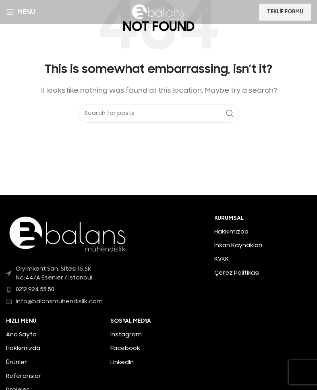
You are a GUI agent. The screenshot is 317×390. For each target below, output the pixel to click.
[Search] (158, 113)
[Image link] (68, 233)
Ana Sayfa (21, 334)
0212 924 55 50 (35, 289)
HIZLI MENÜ (21, 320)
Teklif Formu (285, 11)
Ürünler (16, 362)
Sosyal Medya (130, 320)
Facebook (125, 348)
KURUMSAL (229, 218)
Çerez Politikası (236, 272)
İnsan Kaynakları (238, 245)
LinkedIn (122, 362)
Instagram (126, 334)
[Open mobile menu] (20, 12)
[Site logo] (158, 11)
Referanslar (23, 376)
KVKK (221, 259)
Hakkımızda (231, 231)
